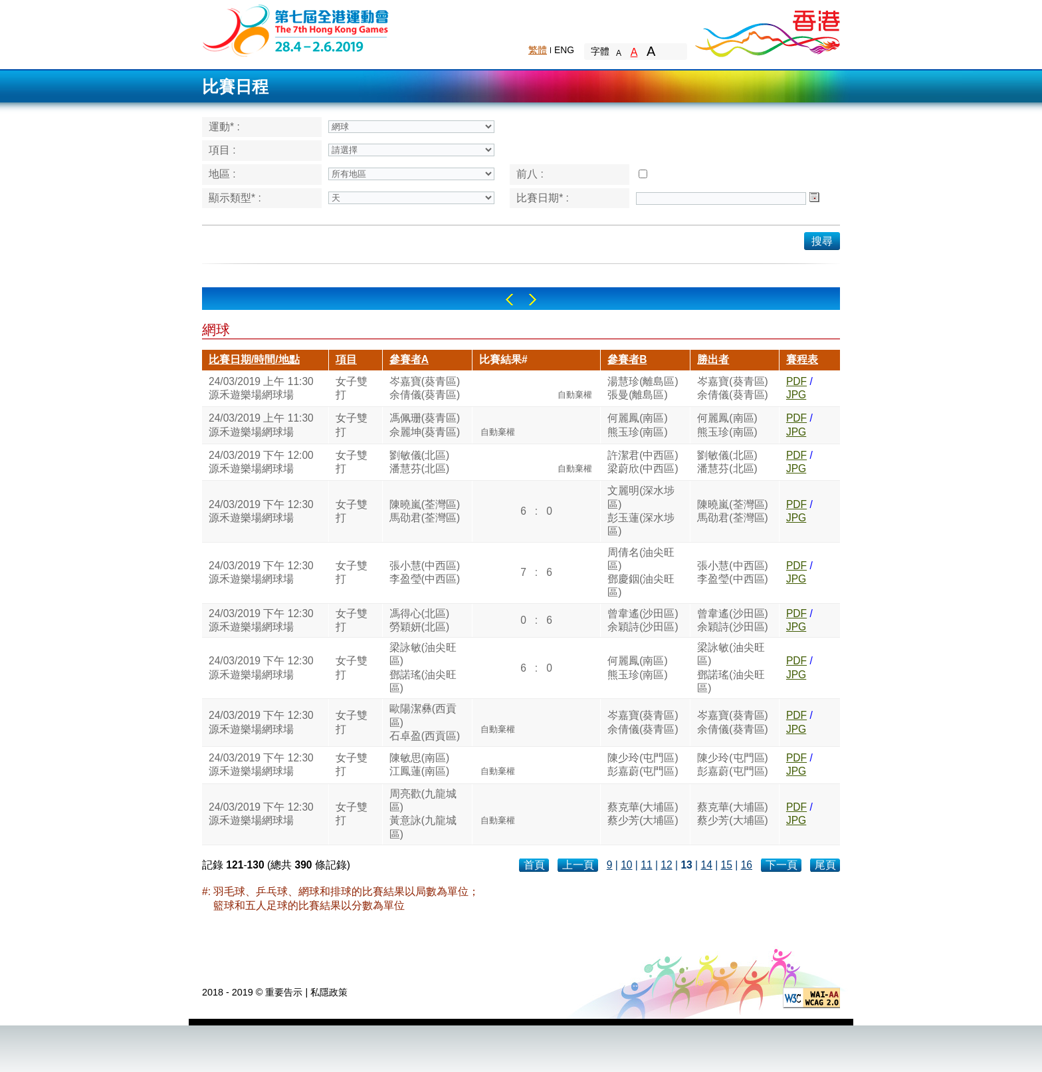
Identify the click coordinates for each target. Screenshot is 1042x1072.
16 (746, 865)
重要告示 (283, 992)
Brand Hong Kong (767, 30)
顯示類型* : (235, 197)
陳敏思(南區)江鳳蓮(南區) (419, 764)
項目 (346, 359)
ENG (564, 50)
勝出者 (713, 359)
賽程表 (802, 359)
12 (666, 865)
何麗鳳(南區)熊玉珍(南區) (637, 424)
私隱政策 (329, 992)
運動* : (224, 126)
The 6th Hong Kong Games (296, 29)
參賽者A (409, 359)
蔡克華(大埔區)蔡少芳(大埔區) (642, 813)
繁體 (537, 50)
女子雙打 (351, 388)
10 (626, 865)
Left (509, 300)
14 (706, 865)
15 (726, 865)
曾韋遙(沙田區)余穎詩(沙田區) (642, 620)
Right (532, 300)
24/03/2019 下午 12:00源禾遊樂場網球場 (261, 462)
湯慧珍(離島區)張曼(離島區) (642, 388)
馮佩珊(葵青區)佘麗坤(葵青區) (424, 424)
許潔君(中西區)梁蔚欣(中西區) (642, 462)
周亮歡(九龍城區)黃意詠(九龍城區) (423, 814)
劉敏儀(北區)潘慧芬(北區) (419, 462)
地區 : (222, 174)
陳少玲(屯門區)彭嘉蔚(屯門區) (642, 764)
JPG (796, 394)
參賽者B (627, 359)
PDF (796, 381)
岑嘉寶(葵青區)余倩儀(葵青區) (424, 388)
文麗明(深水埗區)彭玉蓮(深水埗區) (641, 511)
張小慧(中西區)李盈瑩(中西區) (424, 572)
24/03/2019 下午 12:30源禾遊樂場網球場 (261, 511)
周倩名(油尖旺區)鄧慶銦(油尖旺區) (641, 573)
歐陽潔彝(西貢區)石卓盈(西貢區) (424, 722)
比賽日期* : (542, 197)
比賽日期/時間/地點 (254, 359)
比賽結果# (503, 359)
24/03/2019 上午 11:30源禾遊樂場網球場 (261, 388)
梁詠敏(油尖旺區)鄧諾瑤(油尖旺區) (423, 668)
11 (646, 865)
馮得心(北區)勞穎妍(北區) (419, 620)
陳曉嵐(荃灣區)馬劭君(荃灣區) (424, 511)
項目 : (222, 150)
